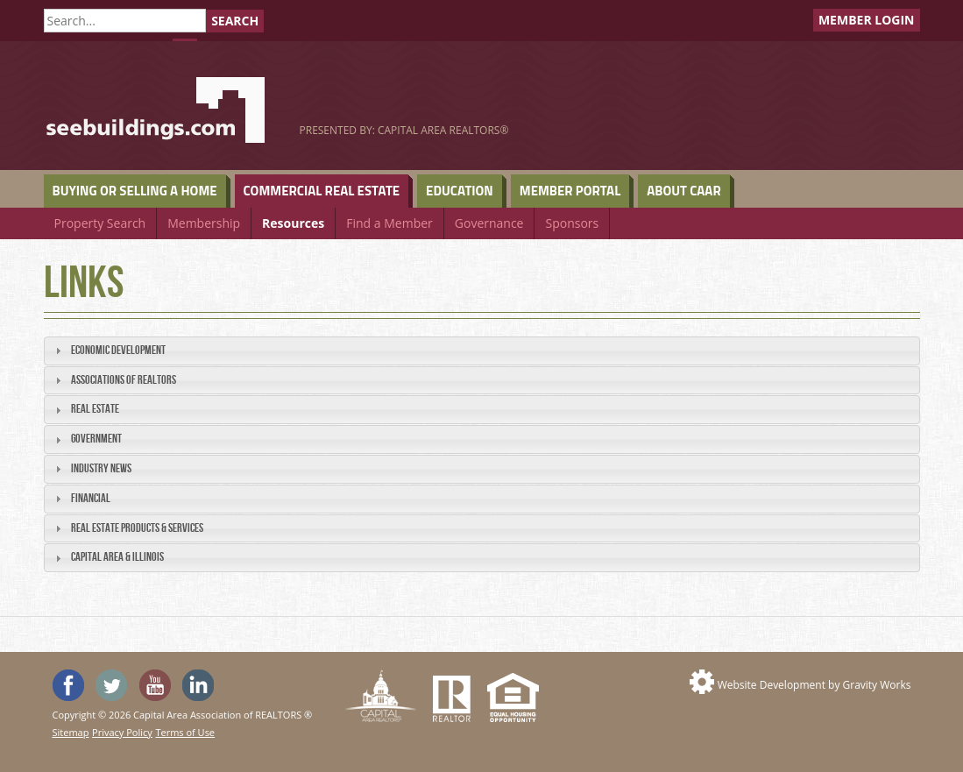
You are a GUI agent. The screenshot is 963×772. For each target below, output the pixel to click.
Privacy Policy (122, 732)
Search (234, 20)
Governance (489, 223)
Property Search (100, 223)
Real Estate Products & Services (137, 528)
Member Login (866, 19)
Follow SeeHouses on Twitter (111, 685)
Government (96, 438)
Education (459, 191)
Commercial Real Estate (322, 191)
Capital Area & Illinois (117, 556)
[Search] (125, 20)
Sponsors (571, 223)
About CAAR (683, 191)
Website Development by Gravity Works (814, 684)
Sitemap (71, 732)
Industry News (101, 468)
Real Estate (95, 408)
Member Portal (570, 191)
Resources (293, 223)
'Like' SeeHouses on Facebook (68, 685)
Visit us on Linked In (198, 685)
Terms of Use (185, 732)
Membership (203, 223)
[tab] (482, 350)
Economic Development (118, 350)
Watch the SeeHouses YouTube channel (155, 685)
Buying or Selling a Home (135, 191)
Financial (90, 498)
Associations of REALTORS (123, 379)
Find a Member (389, 223)
